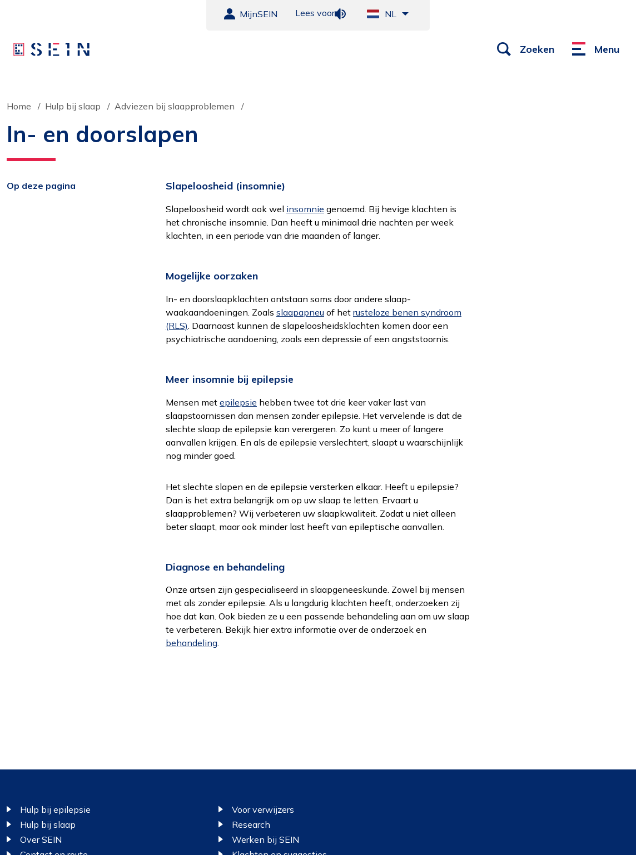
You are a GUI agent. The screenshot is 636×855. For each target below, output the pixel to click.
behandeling (191, 642)
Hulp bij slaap (73, 106)
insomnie (305, 208)
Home (19, 106)
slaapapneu (300, 312)
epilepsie (238, 402)
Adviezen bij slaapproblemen (175, 106)
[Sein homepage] (51, 49)
